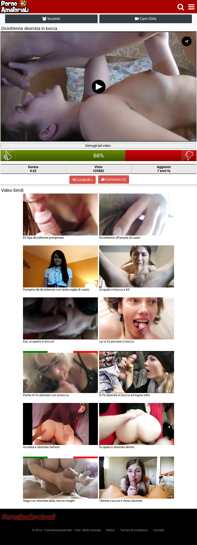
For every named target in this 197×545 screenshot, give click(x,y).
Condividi (83, 180)
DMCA (110, 530)
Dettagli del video (98, 146)
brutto (189, 155)
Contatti (158, 530)
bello (7, 155)
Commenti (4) (113, 179)
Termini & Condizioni (134, 530)
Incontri (51, 18)
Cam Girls (145, 18)
